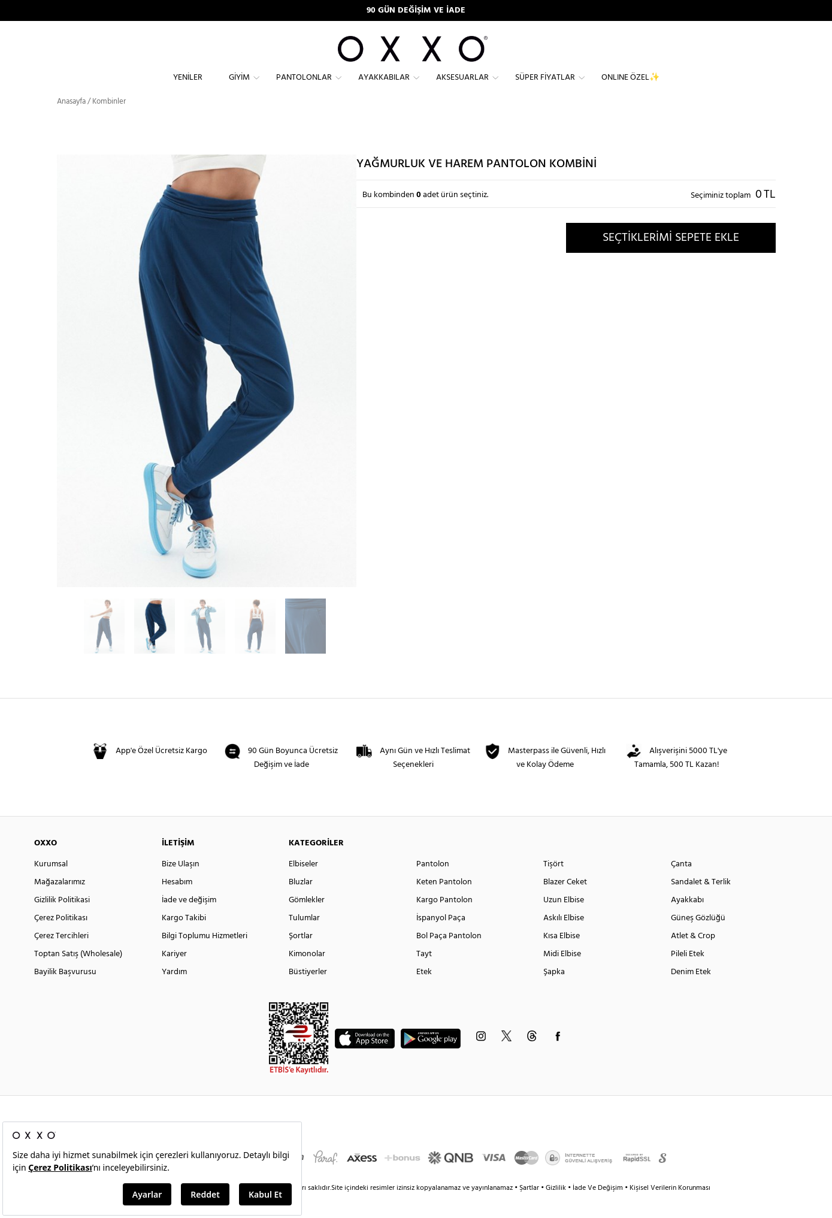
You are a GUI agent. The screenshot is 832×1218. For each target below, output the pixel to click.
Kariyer (174, 975)
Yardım (174, 993)
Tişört (553, 885)
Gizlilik (557, 1209)
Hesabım (177, 903)
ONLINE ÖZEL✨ (630, 87)
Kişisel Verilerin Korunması (670, 1209)
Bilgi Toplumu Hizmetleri (204, 957)
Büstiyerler (308, 993)
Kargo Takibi (184, 939)
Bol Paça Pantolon (449, 957)
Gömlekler (307, 921)
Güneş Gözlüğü (698, 939)
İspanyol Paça (440, 939)
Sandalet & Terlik (701, 903)
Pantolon (432, 885)
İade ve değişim (189, 921)
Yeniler (187, 87)
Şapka (554, 993)
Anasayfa (71, 122)
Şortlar (301, 957)
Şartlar (530, 1209)
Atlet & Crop (693, 957)
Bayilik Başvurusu (65, 993)
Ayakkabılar (384, 87)
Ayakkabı (687, 921)
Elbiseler (303, 885)
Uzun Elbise (563, 921)
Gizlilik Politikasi (62, 921)
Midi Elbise (562, 975)
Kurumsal (51, 885)
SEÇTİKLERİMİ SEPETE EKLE (671, 258)
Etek (424, 993)
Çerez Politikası (60, 939)
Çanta (681, 885)
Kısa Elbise (561, 957)
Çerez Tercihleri (61, 957)
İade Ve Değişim (598, 1209)
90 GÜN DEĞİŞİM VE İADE (416, 10)
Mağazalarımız (59, 903)
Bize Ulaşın (180, 885)
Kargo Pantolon (444, 921)
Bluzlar (301, 903)
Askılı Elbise (563, 939)
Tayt (424, 975)
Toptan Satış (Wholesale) (78, 975)
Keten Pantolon (444, 903)
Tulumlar (304, 939)
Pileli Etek (687, 975)
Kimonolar (307, 975)
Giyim (239, 87)
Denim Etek (691, 993)
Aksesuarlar (462, 87)
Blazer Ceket (565, 903)
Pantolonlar (304, 87)
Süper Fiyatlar (545, 87)
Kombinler (109, 122)
